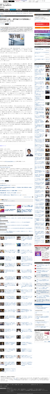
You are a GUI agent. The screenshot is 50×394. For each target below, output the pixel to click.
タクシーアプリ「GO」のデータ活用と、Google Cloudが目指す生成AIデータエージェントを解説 (10, 310)
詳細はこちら (46, 341)
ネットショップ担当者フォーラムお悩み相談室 (23, 390)
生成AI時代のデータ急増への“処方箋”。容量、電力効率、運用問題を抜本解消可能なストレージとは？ (10, 304)
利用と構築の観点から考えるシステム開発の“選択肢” (9, 190)
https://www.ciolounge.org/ (5, 167)
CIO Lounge (8, 22)
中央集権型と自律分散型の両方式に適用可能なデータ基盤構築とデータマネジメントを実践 (10, 343)
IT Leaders (5, 5)
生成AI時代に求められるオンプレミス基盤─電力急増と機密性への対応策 (10, 271)
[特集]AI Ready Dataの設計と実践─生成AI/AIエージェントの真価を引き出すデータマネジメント (42, 249)
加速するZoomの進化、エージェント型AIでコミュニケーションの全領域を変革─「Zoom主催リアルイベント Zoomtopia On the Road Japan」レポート (26, 258)
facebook (2, 7)
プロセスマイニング (14, 11)
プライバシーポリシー (27, 384)
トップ (2, 10)
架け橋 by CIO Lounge (19, 13)
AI (18, 11)
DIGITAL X (39, 390)
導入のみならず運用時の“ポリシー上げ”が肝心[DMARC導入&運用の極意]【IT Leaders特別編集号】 (16, 228)
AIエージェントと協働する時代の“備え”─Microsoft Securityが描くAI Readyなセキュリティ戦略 (26, 271)
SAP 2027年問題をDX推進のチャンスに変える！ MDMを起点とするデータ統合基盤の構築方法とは (10, 297)
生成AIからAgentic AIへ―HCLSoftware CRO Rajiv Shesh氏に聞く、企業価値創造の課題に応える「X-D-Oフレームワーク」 (39, 121)
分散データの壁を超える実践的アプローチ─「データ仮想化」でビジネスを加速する (10, 350)
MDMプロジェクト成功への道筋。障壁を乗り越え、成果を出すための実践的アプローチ (10, 323)
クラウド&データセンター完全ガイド (12, 389)
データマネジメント (32, 11)
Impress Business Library (34, 390)
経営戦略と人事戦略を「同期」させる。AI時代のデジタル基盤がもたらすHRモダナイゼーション (26, 244)
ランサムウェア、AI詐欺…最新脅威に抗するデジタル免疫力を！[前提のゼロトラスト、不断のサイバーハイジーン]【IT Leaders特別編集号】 (16, 232)
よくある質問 (5, 386)
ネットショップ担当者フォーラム (11, 390)
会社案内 (21, 384)
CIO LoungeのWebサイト (10, 161)
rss (3, 7)
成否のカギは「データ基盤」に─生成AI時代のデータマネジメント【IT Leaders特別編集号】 (15, 222)
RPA (21, 11)
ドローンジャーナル (45, 390)
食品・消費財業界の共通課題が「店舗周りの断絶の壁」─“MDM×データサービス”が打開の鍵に (26, 277)
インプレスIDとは (38, 21)
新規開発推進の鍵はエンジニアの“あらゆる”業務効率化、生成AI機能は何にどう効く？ (26, 310)
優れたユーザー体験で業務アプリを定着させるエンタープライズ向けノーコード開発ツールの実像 (10, 251)
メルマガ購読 (12, 384)
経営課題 (6, 9)
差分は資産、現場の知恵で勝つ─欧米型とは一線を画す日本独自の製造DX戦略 (10, 317)
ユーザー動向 (7, 11)
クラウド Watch (35, 389)
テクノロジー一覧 (8, 13)
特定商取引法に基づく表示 (34, 384)
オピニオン (13, 13)
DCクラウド (17, 1)
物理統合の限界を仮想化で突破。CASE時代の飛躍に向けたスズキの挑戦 (10, 238)
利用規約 (7, 384)
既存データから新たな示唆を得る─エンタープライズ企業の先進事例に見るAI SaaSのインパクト (26, 304)
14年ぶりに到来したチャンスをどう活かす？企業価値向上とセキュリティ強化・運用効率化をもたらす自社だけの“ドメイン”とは (39, 104)
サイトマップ (41, 384)
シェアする (2, 180)
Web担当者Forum (23, 389)
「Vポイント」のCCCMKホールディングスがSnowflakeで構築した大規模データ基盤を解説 (26, 336)
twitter (0, 7)
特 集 (19, 9)
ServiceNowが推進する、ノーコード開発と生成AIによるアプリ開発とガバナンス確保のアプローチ (26, 323)
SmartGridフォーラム (41, 389)
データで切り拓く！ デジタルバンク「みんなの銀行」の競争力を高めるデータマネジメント (26, 317)
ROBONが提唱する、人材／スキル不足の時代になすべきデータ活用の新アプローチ (10, 330)
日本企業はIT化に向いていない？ (5, 185)
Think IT (19, 389)
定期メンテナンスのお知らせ (39, 56)
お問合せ (1, 386)
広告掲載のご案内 (16, 384)
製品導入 (24, 1)
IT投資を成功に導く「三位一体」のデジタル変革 (8, 192)
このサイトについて (3, 384)
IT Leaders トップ (2, 13)
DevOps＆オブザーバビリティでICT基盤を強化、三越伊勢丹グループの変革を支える (10, 336)
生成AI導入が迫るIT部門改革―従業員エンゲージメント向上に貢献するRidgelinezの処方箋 (26, 264)
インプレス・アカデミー (10, 391)
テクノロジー (13, 9)
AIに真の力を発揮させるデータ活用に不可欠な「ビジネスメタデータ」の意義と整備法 (26, 297)
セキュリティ (25, 11)
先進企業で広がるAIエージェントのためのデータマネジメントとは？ (10, 244)
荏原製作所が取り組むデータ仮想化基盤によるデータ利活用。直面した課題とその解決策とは (10, 356)
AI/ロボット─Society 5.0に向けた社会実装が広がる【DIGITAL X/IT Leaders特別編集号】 (14, 225)
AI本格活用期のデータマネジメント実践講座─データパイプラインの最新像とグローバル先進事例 (26, 350)
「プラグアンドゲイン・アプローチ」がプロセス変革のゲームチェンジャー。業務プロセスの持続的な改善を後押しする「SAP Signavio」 (26, 285)
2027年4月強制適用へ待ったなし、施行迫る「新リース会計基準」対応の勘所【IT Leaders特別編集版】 (16, 219)
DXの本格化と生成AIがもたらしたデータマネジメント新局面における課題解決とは (26, 343)
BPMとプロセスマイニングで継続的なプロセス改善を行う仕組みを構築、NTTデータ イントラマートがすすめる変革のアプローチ (39, 141)
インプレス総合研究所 (29, 389)
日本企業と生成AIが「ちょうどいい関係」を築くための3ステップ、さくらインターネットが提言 (26, 356)
